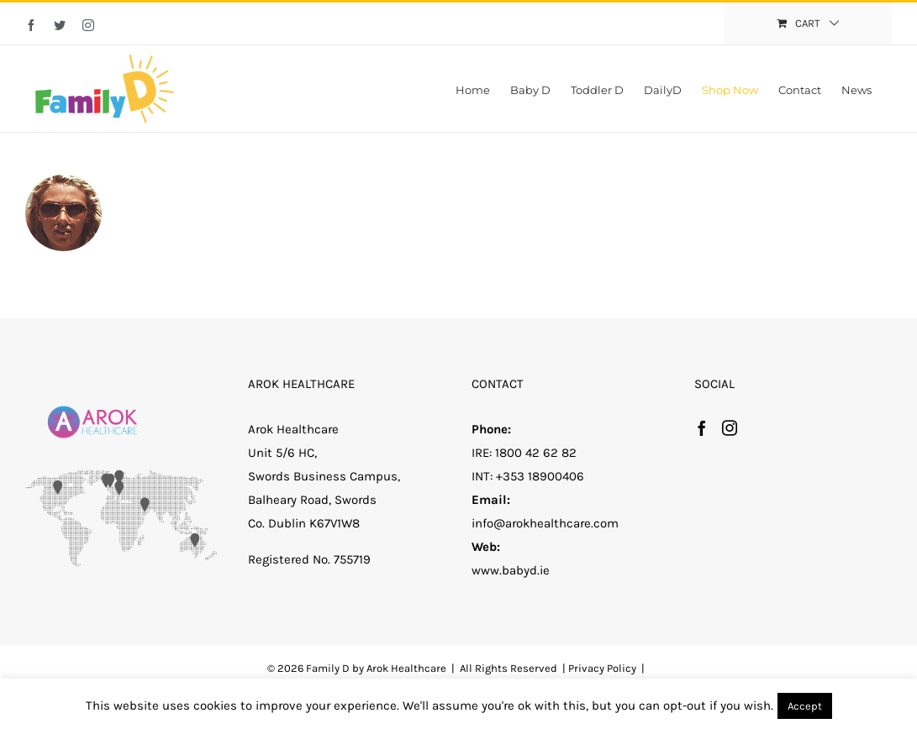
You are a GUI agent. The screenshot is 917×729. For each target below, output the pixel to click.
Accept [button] (805, 706)
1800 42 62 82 (536, 452)
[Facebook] (701, 427)
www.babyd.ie (511, 570)
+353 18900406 (540, 476)
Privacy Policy (602, 668)
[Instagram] (729, 427)
